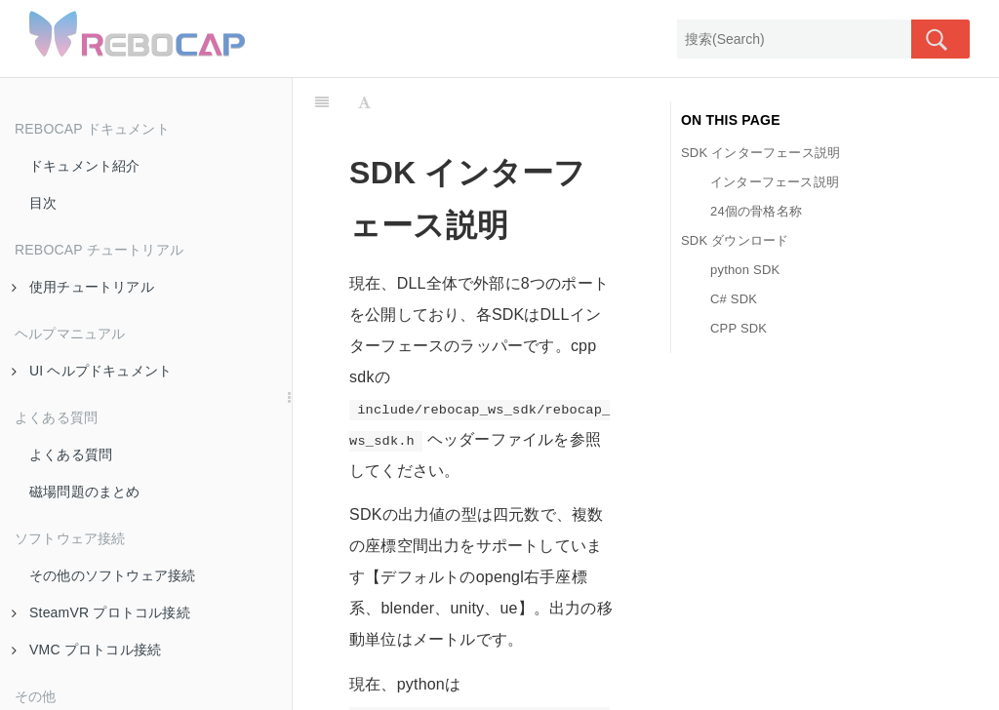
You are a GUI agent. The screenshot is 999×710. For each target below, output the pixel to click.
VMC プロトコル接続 (86, 649)
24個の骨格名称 (756, 211)
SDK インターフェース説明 (760, 152)
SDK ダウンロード (734, 240)
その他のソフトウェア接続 (112, 575)
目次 (43, 203)
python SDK (744, 269)
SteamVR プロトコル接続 (101, 612)
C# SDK (733, 299)
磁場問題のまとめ (84, 491)
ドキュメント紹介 (84, 166)
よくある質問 (70, 454)
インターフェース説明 (774, 182)
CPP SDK (738, 328)
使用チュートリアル (83, 287)
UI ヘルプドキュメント (92, 370)
